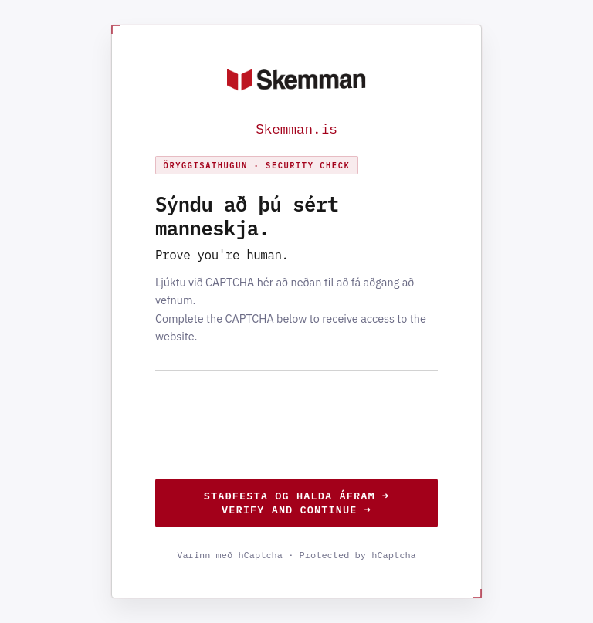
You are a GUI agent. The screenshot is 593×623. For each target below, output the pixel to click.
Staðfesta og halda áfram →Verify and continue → (296, 502)
